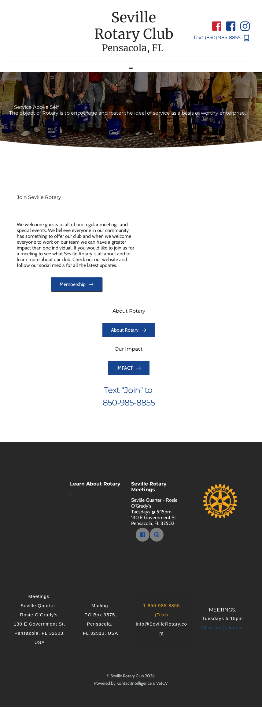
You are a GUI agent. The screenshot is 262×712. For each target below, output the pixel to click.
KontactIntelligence (134, 688)
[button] (131, 70)
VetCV (162, 688)
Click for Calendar (222, 632)
